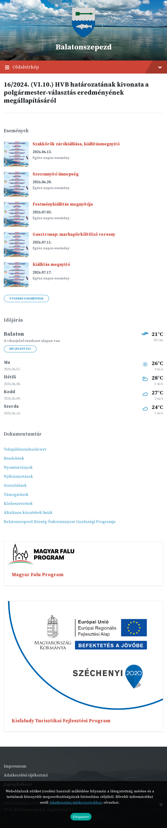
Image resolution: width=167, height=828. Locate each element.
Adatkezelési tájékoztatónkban (76, 802)
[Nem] (160, 804)
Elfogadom (81, 817)
